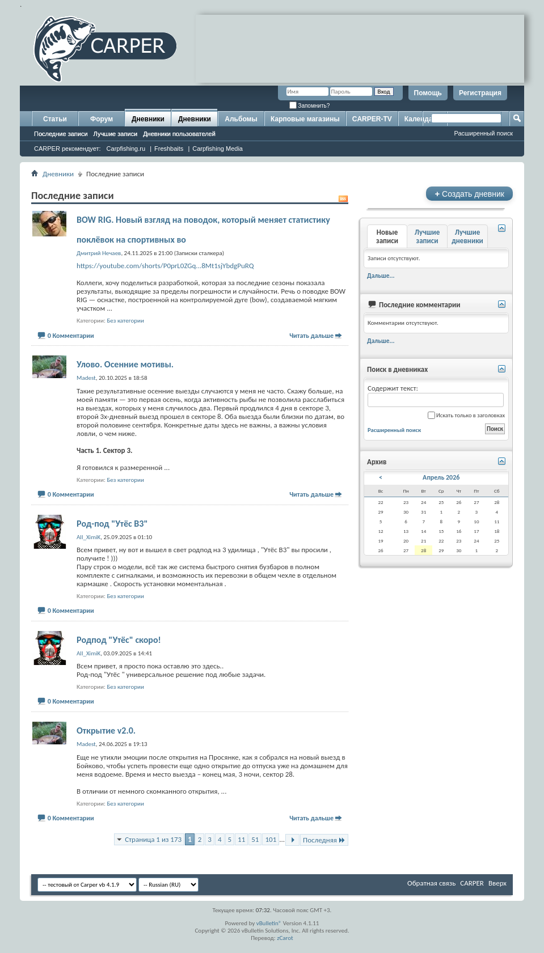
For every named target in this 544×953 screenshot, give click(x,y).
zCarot (285, 938)
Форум (101, 119)
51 (255, 839)
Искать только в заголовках (466, 415)
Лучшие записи (116, 133)
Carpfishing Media (217, 148)
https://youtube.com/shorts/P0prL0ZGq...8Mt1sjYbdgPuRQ (165, 265)
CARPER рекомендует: (67, 148)
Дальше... (381, 275)
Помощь (428, 93)
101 (270, 839)
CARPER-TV (372, 119)
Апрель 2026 (441, 477)
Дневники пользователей (179, 133)
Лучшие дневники (467, 236)
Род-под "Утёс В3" (112, 523)
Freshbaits (168, 148)
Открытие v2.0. (106, 730)
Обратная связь (431, 883)
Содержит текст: (436, 395)
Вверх (497, 883)
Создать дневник (469, 193)
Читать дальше (311, 336)
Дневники (148, 119)
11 (241, 839)
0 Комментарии (71, 336)
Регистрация (480, 93)
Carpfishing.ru (126, 148)
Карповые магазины (305, 119)
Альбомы (241, 119)
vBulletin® (269, 923)
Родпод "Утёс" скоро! (119, 639)
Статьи (55, 119)
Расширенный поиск (483, 133)
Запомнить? (309, 106)
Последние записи (61, 133)
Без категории (125, 320)
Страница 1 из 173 (153, 839)
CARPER (472, 883)
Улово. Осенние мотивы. (125, 364)
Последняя (324, 840)
